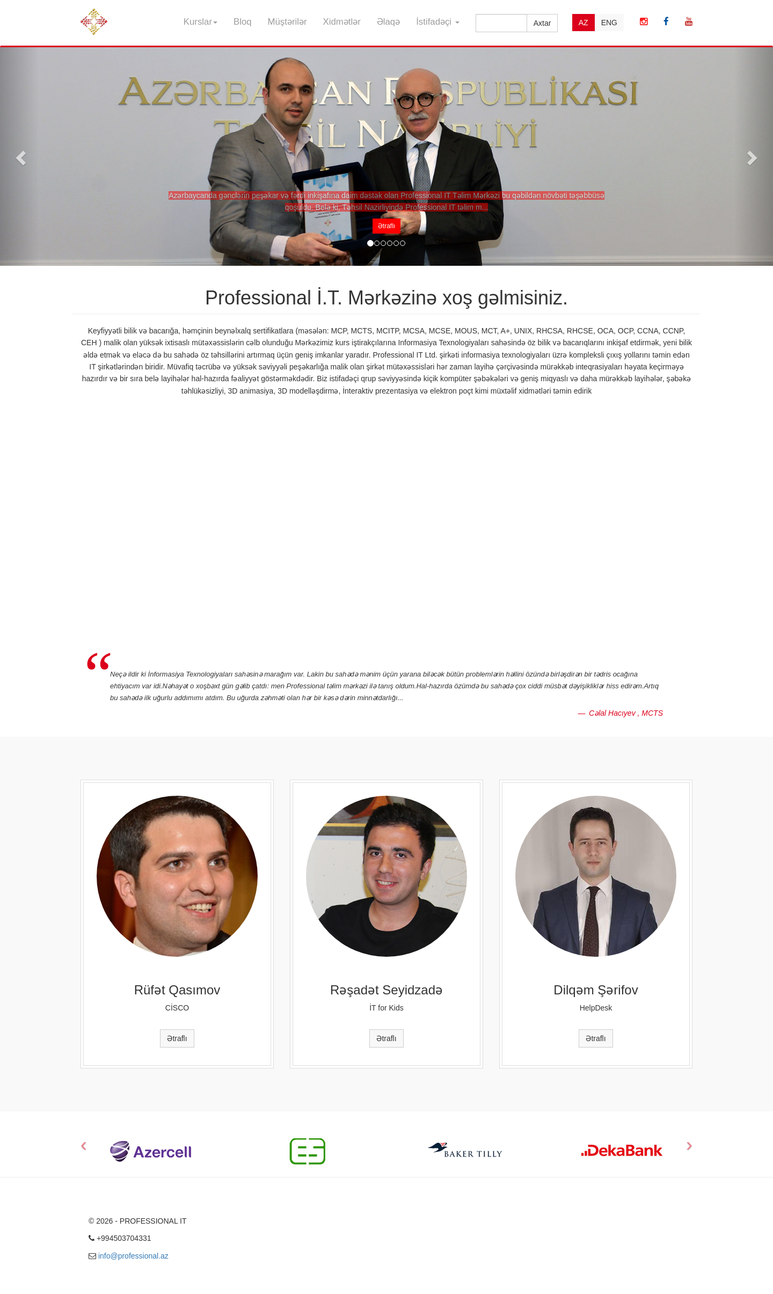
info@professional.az (133, 1256)
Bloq (243, 22)
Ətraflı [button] (386, 226)
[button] (19, 154)
